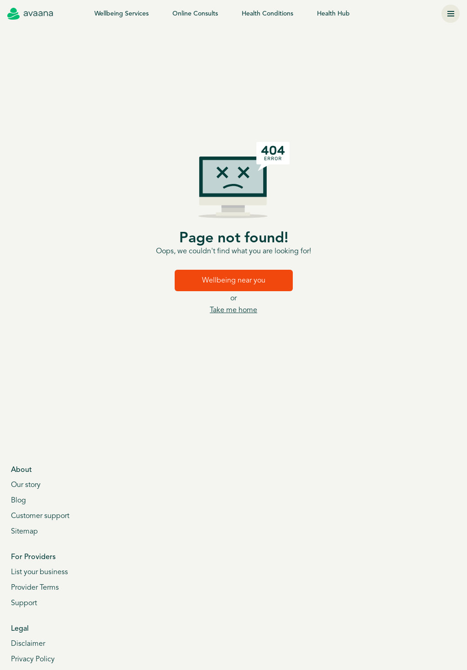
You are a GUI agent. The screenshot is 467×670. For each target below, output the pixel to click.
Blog (18, 500)
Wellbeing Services (121, 13)
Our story (26, 485)
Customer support (40, 516)
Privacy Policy (33, 659)
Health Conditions (267, 13)
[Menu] (450, 14)
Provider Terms (35, 587)
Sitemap (24, 531)
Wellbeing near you (233, 280)
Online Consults (195, 13)
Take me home (233, 310)
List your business (39, 572)
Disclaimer (28, 644)
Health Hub (333, 13)
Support (24, 603)
